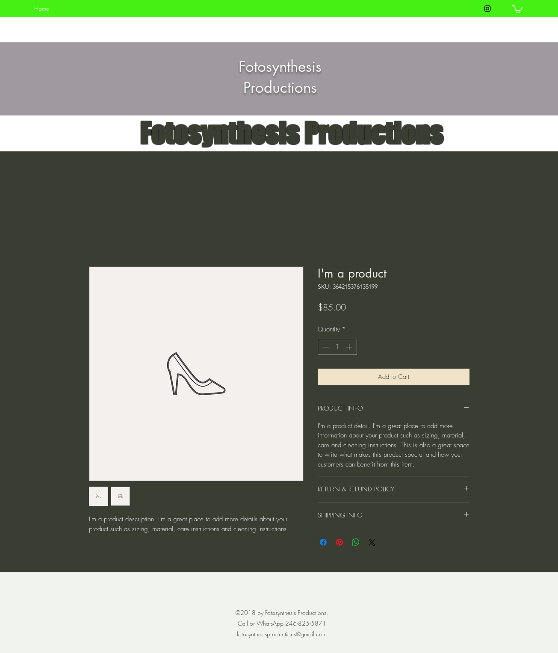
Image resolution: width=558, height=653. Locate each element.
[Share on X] (372, 542)
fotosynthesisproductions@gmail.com (282, 634)
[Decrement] (325, 347)
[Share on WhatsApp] (356, 542)
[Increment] (350, 347)
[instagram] (487, 8)
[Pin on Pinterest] (339, 542)
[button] (517, 8)
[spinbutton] (337, 347)
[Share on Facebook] (323, 542)
